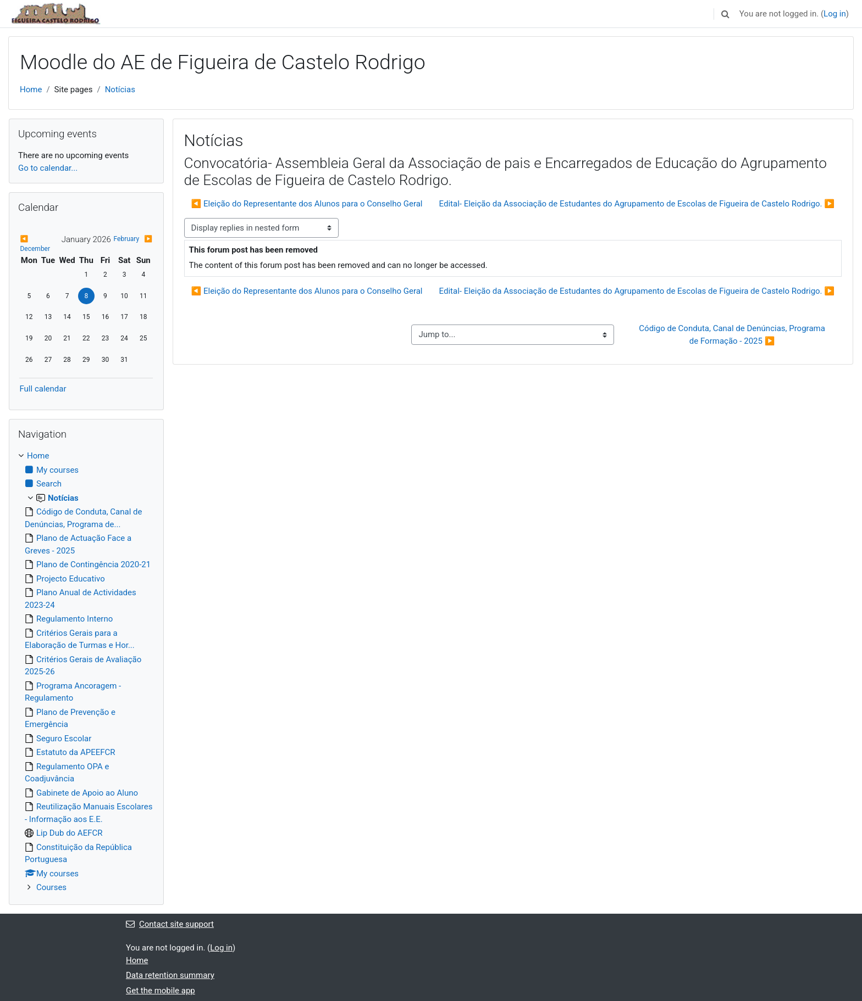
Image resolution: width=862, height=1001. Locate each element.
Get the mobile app (160, 991)
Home (31, 89)
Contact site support (170, 924)
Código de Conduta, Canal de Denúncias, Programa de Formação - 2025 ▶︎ (733, 334)
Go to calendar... (48, 168)
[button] (725, 13)
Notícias (120, 89)
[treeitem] (86, 672)
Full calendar (42, 389)
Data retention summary (170, 975)
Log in (835, 14)
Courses (51, 887)
